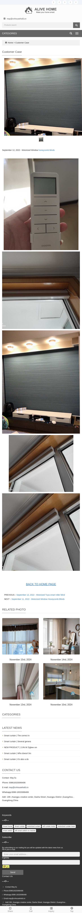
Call (30, 909)
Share (10, 909)
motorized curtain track (66, 826)
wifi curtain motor (49, 826)
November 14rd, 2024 (62, 659)
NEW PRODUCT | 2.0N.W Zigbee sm (20, 747)
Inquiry (51, 909)
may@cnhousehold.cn (16, 19)
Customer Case (22, 43)
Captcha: (5, 858)
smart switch (7, 831)
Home (10, 43)
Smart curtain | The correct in (17, 735)
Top (72, 909)
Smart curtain (20, 826)
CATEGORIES (9, 33)
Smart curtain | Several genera (17, 741)
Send (12, 872)
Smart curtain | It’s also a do (16, 759)
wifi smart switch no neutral (25, 831)
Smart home (7, 826)
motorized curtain (33, 826)
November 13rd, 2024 (21, 704)
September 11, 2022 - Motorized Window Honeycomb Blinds (37, 599)
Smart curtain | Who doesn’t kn (17, 753)
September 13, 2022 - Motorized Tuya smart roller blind (40, 595)
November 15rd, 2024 (21, 659)
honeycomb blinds (47, 150)
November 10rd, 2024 (62, 704)
